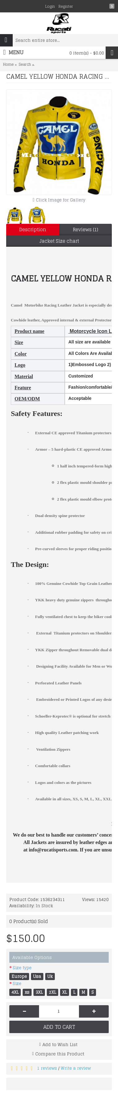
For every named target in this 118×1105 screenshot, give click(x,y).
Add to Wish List (59, 1044)
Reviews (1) (85, 229)
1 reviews (47, 1068)
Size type (22, 967)
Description (32, 229)
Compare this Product (59, 1054)
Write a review (76, 1068)
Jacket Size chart (59, 241)
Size (17, 983)
